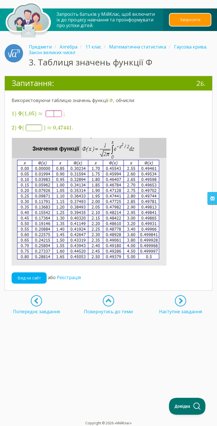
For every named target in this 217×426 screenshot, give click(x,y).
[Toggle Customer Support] (187, 406)
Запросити (190, 19)
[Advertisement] (108, 350)
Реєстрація (69, 274)
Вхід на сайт (29, 274)
